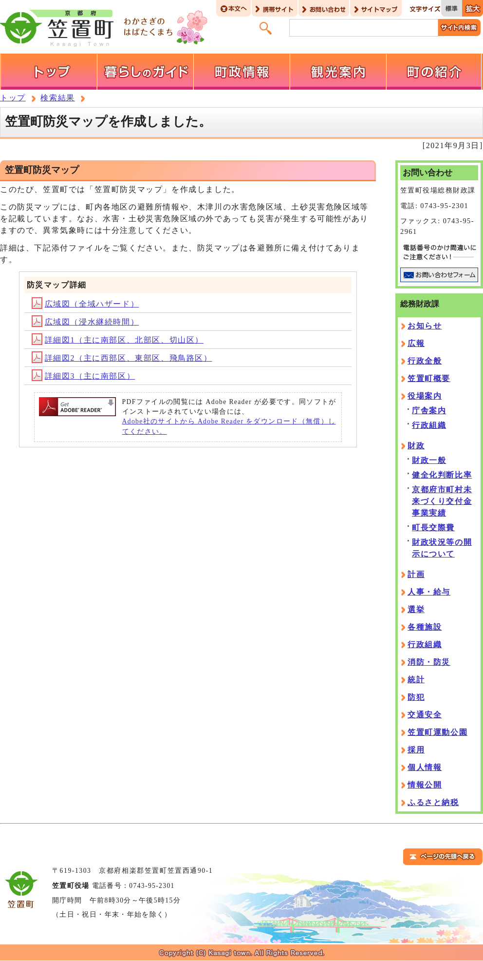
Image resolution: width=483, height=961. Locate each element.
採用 (416, 750)
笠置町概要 (429, 378)
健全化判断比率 (442, 475)
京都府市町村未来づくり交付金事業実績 (442, 501)
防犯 (416, 697)
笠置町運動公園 (437, 732)
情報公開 (425, 785)
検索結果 (57, 98)
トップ (13, 98)
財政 (416, 446)
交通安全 (425, 715)
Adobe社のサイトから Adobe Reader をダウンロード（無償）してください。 (229, 426)
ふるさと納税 (433, 802)
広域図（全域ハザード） (85, 304)
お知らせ (425, 326)
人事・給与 (429, 592)
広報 (416, 343)
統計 (416, 679)
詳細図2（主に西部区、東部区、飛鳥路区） (122, 358)
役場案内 (425, 396)
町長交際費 (433, 527)
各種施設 (425, 627)
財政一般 (429, 460)
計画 (416, 574)
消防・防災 (429, 662)
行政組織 (429, 425)
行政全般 (425, 361)
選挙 (416, 609)
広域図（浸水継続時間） (85, 322)
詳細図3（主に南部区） (83, 376)
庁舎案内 (429, 410)
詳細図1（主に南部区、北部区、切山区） (118, 340)
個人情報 (425, 767)
